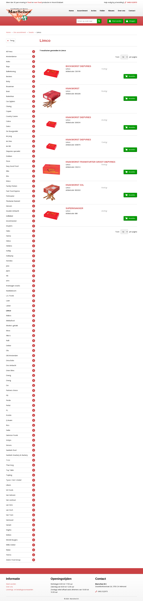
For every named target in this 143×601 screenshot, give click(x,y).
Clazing (20, 106)
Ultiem (20, 485)
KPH (20, 280)
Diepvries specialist (20, 151)
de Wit (20, 146)
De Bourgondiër (20, 131)
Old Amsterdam (20, 355)
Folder (102, 11)
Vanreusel (20, 520)
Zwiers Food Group (20, 559)
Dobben (20, 156)
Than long (20, 465)
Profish (20, 415)
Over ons (121, 11)
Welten (20, 534)
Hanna (20, 236)
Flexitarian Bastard (20, 201)
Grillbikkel (20, 216)
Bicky (20, 81)
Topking (20, 475)
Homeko (20, 260)
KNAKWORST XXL (75, 185)
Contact (132, 11)
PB (20, 395)
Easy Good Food (20, 166)
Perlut (20, 405)
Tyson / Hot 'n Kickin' (20, 480)
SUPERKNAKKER (74, 208)
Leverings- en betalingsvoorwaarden (19, 589)
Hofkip (20, 250)
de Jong (20, 136)
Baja (20, 66)
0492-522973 (132, 2)
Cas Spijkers (20, 101)
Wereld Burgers (20, 540)
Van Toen (20, 515)
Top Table (20, 470)
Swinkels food (20, 450)
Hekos (20, 240)
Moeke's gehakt (20, 325)
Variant (20, 525)
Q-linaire (20, 420)
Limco (20, 310)
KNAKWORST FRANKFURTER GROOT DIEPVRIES (90, 162)
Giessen (20, 206)
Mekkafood (20, 320)
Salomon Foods (20, 435)
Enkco (20, 181)
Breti (20, 91)
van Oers (20, 505)
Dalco (20, 126)
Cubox (20, 121)
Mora (20, 330)
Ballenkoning (20, 71)
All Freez (20, 51)
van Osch (20, 510)
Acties (93, 11)
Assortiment (82, 11)
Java (20, 265)
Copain (20, 111)
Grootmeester (20, 221)
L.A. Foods (20, 295)
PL (20, 410)
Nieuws (111, 11)
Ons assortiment (19, 32)
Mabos (20, 315)
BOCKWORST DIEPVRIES (78, 66)
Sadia (20, 430)
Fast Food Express (20, 191)
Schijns (20, 440)
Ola (20, 350)
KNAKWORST (72, 88)
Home (71, 11)
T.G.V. (20, 460)
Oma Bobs (20, 360)
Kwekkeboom (20, 290)
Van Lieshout (20, 500)
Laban (20, 305)
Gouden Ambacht (20, 211)
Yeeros (20, 554)
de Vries (20, 141)
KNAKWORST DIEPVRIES (78, 117)
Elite (20, 171)
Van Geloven (20, 495)
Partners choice (20, 390)
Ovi (20, 385)
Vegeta (20, 530)
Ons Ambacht (20, 365)
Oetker (20, 345)
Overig (20, 375)
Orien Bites (20, 370)
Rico (20, 425)
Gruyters (20, 226)
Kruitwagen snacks (20, 285)
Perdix (20, 400)
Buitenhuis (20, 96)
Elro (20, 176)
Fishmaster (20, 196)
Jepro (20, 270)
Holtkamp (20, 255)
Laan (20, 300)
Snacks (31, 32)
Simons (20, 445)
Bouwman (20, 86)
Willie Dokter (20, 544)
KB (20, 275)
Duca (20, 161)
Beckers (20, 76)
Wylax (20, 550)
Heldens (20, 246)
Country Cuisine (20, 116)
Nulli (20, 340)
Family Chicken (20, 186)
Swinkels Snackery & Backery (20, 455)
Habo (20, 231)
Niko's (20, 335)
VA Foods (20, 490)
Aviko (20, 61)
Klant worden (11, 584)
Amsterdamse (20, 56)
